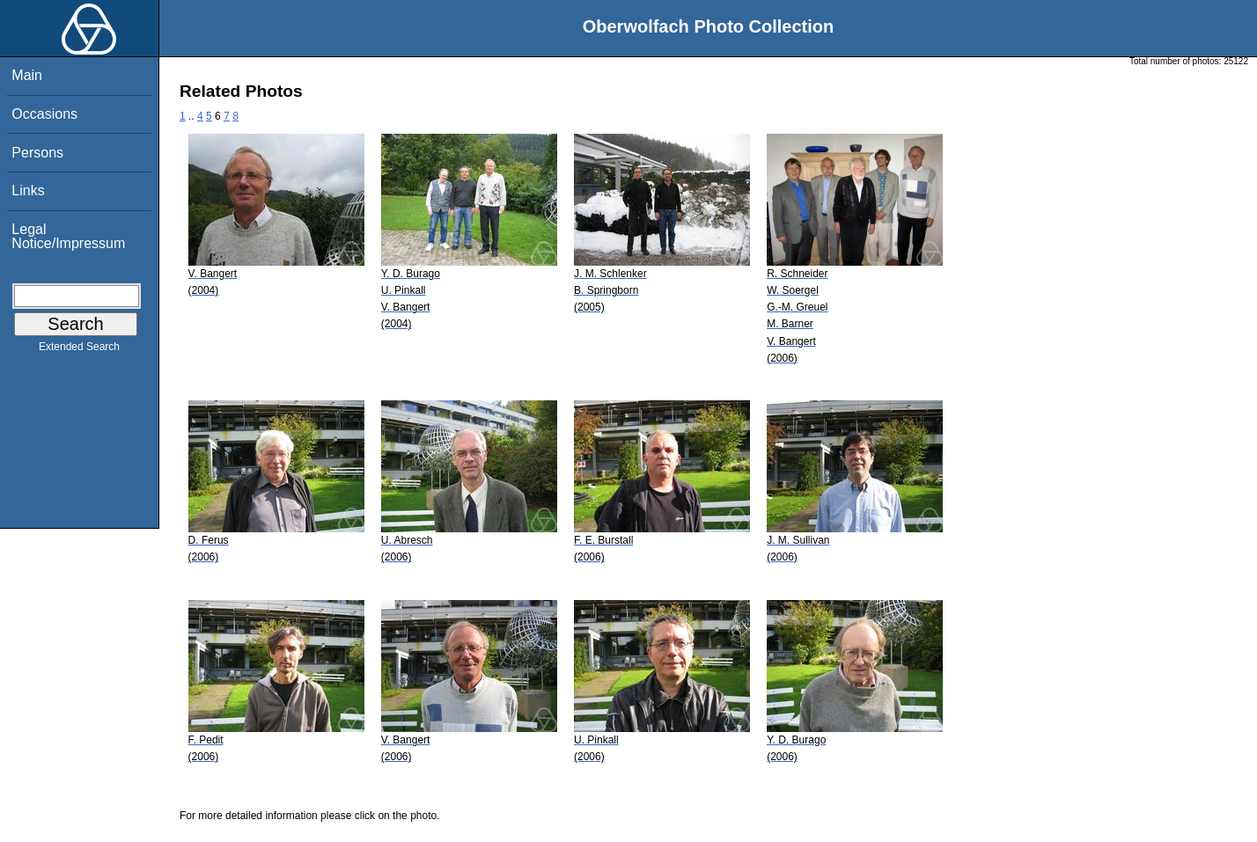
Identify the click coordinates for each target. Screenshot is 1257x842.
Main (26, 75)
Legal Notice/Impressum (68, 236)
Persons (37, 152)
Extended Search (79, 350)
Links (27, 190)
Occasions (44, 113)
